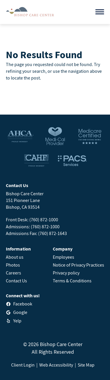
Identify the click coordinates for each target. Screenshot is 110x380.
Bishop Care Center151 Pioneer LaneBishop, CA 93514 (25, 200)
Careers (13, 273)
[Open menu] (99, 11)
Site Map (86, 365)
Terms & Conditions (72, 281)
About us (14, 257)
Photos (13, 265)
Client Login (23, 365)
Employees (63, 257)
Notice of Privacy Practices (78, 265)
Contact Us (16, 281)
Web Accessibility (56, 365)
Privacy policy (66, 273)
